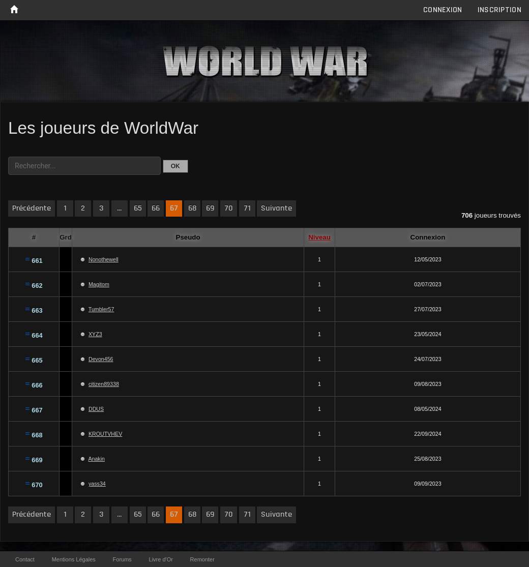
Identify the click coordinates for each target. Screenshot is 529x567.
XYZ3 (95, 334)
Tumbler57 (101, 309)
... (119, 208)
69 (210, 208)
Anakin (96, 459)
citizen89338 (104, 384)
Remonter (202, 559)
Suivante (276, 208)
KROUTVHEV (105, 434)
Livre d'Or (161, 559)
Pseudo (188, 237)
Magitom (99, 284)
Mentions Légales (74, 559)
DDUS (96, 409)
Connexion (442, 10)
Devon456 (101, 359)
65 (138, 208)
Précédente (31, 208)
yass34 (97, 484)
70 (228, 208)
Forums (122, 559)
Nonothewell (104, 259)
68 (192, 208)
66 (156, 208)
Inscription (499, 10)
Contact (25, 559)
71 (247, 208)
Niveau (319, 237)
